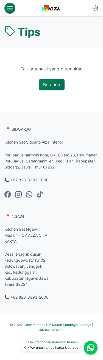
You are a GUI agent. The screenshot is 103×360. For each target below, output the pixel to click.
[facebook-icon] (7, 194)
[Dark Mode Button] (95, 8)
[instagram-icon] (18, 194)
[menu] (9, 8)
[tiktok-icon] (40, 194)
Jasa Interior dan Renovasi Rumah (52, 342)
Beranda (51, 84)
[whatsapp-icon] (29, 194)
